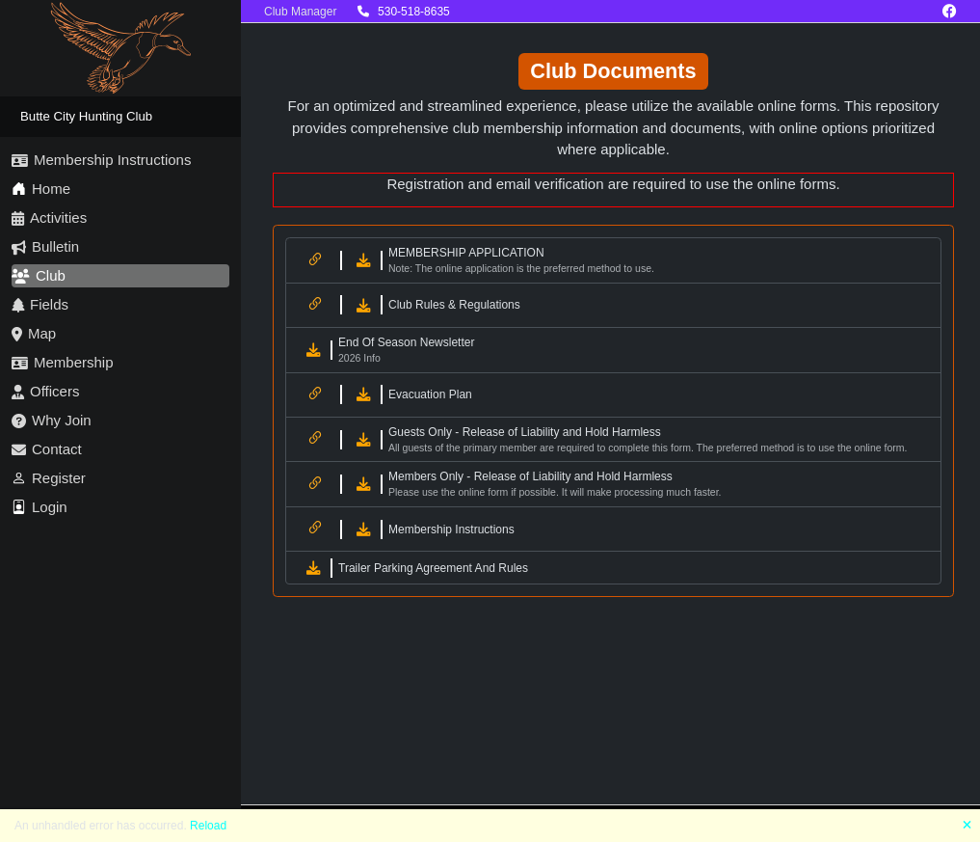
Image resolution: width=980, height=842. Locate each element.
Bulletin (45, 246)
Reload (208, 825)
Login (39, 507)
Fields (40, 304)
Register (49, 478)
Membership (63, 362)
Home (41, 188)
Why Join (52, 420)
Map (34, 333)
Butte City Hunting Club (86, 116)
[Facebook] (949, 11)
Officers (45, 391)
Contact (47, 449)
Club (39, 275)
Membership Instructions (101, 159)
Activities (49, 217)
